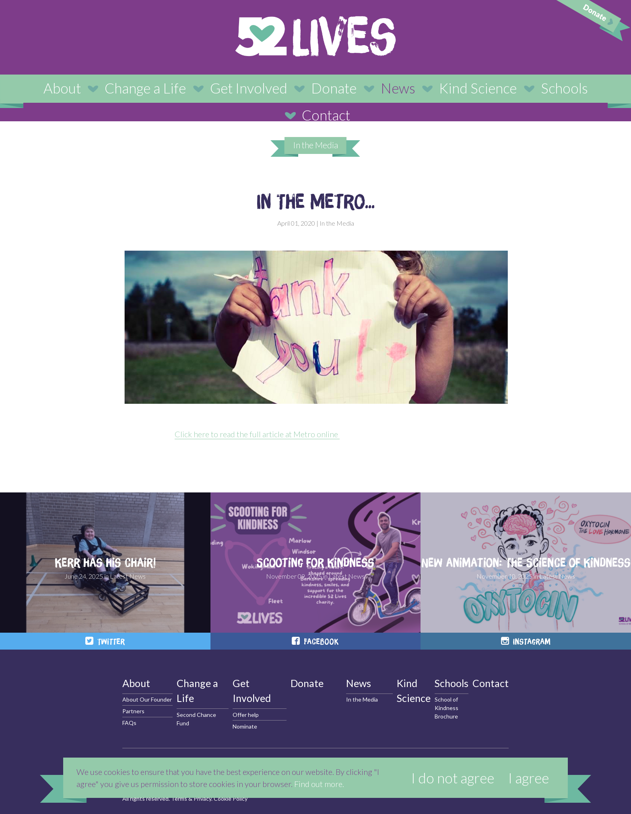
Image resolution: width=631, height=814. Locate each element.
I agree (528, 777)
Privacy (202, 798)
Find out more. (319, 784)
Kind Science (478, 87)
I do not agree (452, 777)
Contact (326, 114)
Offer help (246, 714)
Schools (564, 87)
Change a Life (145, 87)
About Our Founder (147, 699)
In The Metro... (316, 201)
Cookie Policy (230, 798)
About (62, 87)
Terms (179, 798)
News (398, 87)
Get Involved (248, 87)
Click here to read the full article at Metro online (257, 434)
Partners (133, 711)
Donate (334, 87)
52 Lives (315, 36)
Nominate (245, 726)
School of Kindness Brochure (446, 708)
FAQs (129, 722)
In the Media (315, 145)
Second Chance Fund (196, 719)
